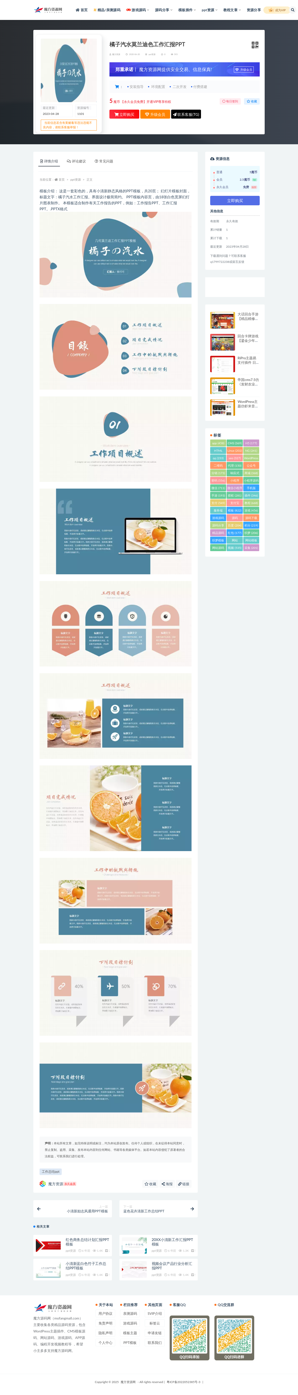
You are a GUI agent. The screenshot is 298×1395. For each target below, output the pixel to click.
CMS (235, 443)
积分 (251, 525)
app (218, 443)
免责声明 (105, 1323)
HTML (218, 451)
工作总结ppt (50, 1172)
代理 (234, 465)
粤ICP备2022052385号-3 (183, 1382)
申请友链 (155, 1333)
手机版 (251, 488)
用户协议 (105, 1313)
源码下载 (251, 518)
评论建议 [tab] (76, 161)
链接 (184, 1184)
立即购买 (124, 114)
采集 (251, 548)
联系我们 (155, 1342)
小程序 (234, 481)
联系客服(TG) (186, 114)
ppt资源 (152, 54)
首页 (62, 179)
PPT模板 (130, 1342)
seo (235, 458)
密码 (218, 480)
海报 (167, 1184)
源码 (234, 518)
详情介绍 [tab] (49, 161)
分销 (218, 473)
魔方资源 (58, 1184)
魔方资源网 (128, 1382)
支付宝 (234, 503)
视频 (234, 548)
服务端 (218, 511)
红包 (234, 533)
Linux (234, 450)
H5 (251, 443)
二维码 (218, 466)
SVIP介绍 (155, 1313)
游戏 (251, 510)
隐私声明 (105, 1333)
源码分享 (218, 526)
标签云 (154, 1323)
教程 (251, 503)
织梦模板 (218, 541)
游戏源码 (218, 518)
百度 (234, 525)
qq (218, 458)
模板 (234, 510)
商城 (251, 473)
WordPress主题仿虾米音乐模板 (248, 406)
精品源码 (218, 533)
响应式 (234, 473)
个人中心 (105, 1342)
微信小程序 (234, 488)
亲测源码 (130, 1313)
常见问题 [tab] (104, 161)
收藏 (252, 101)
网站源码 (218, 548)
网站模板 (251, 541)
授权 (234, 495)
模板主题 (130, 1333)
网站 (234, 541)
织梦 (251, 533)
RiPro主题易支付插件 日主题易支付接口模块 (248, 364)
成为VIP (277, 10)
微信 (218, 488)
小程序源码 (251, 481)
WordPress (251, 458)
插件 (251, 495)
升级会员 (243, 70)
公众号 (251, 466)
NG (251, 450)
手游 (218, 495)
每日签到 (230, 101)
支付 (218, 503)
